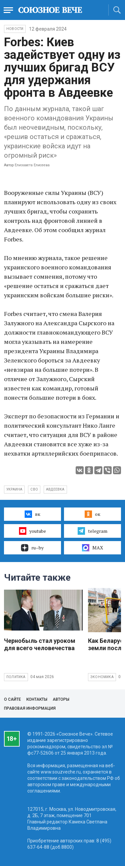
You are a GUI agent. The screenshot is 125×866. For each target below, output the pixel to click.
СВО (34, 489)
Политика (16, 677)
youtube (32, 530)
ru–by (32, 547)
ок (92, 514)
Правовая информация (30, 708)
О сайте (12, 699)
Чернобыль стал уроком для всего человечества (39, 644)
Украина (14, 489)
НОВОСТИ (14, 29)
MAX (92, 547)
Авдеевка (55, 489)
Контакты (36, 699)
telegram (92, 530)
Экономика (102, 677)
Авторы (61, 699)
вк (32, 514)
